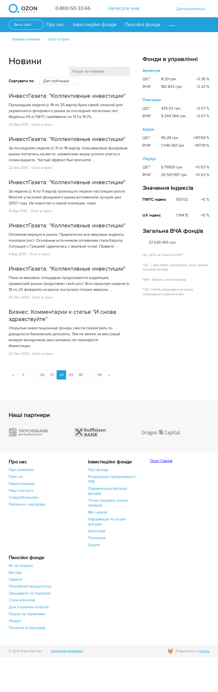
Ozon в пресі (62, 39)
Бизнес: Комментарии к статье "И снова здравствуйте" (67, 349)
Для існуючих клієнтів (29, 641)
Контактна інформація (69, 686)
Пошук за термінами (27, 648)
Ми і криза (97, 546)
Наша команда (22, 518)
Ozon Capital (161, 495)
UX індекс (152, 215)
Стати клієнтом (22, 634)
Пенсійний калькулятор (30, 620)
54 (105, 409)
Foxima (204, 686)
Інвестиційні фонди (94, 25)
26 (44, 409)
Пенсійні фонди (142, 25)
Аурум (148, 129)
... (34, 409)
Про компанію (21, 504)
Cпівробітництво (24, 532)
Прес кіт (16, 511)
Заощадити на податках (30, 627)
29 (75, 409)
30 (85, 409)
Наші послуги (21, 525)
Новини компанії (27, 39)
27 (54, 409)
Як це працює (21, 600)
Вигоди (15, 607)
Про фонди (98, 504)
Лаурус (149, 159)
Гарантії (15, 614)
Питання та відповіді (27, 662)
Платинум (152, 100)
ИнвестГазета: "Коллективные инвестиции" (53, 100)
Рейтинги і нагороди (27, 538)
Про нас (55, 25)
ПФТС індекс (154, 200)
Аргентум (151, 71)
